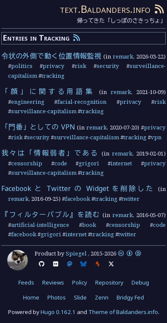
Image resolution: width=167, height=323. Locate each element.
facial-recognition (81, 102)
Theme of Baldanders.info (123, 312)
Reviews (53, 282)
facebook (77, 199)
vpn (156, 137)
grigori (89, 163)
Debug (140, 282)
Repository (109, 282)
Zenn (101, 297)
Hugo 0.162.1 (58, 312)
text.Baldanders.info (105, 9)
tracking (52, 75)
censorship (26, 163)
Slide (80, 297)
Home (31, 297)
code (60, 163)
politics (21, 66)
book (89, 225)
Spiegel (76, 253)
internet (121, 163)
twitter (131, 199)
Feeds (26, 282)
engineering (27, 102)
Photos (56, 297)
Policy (79, 282)
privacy (53, 66)
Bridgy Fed (130, 297)
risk (80, 66)
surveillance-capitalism (43, 111)
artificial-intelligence (40, 225)
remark (123, 56)
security (108, 66)
